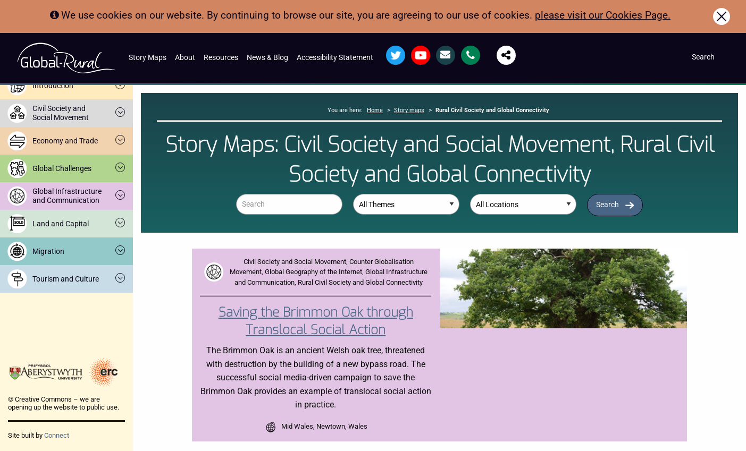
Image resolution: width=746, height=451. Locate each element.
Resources (221, 57)
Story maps (409, 110)
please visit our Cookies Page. (602, 15)
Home (375, 110)
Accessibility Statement (335, 57)
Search (607, 204)
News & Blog (267, 57)
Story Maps (147, 57)
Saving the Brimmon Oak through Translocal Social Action (316, 321)
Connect (56, 435)
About (185, 57)
